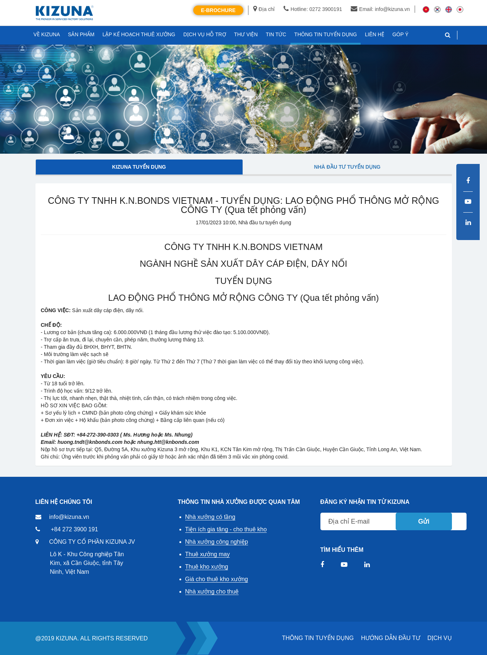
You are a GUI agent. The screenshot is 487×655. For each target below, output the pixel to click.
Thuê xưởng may (207, 554)
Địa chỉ (264, 9)
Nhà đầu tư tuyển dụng (347, 167)
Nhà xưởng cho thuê (212, 591)
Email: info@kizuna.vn (380, 9)
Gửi (423, 521)
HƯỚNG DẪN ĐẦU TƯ (390, 638)
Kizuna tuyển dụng (139, 167)
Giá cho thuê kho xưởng (216, 579)
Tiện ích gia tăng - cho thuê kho (226, 529)
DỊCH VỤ (439, 638)
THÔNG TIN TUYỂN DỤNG (318, 638)
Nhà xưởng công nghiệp (216, 542)
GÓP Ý (400, 34)
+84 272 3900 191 (74, 529)
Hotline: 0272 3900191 (313, 9)
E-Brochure (218, 10)
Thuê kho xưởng (206, 567)
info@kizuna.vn (69, 517)
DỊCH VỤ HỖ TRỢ (204, 34)
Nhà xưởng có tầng (210, 517)
